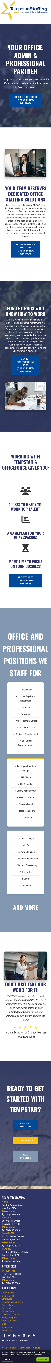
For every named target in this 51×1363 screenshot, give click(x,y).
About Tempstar (9, 1317)
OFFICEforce (8, 1271)
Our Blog (29, 1335)
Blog (4, 1324)
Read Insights (25, 1156)
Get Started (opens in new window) (25, 580)
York (4, 1347)
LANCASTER (8, 1233)
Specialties (7, 1305)
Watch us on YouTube (19, 1335)
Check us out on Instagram (24, 1335)
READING (6, 1249)
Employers (7, 1299)
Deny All (7, 1359)
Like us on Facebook (4, 1335)
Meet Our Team (9, 1320)
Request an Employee (12, 1302)
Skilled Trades (9, 1311)
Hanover (13, 1347)
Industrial (6, 1308)
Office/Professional (11, 1314)
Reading (36, 1347)
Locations (6, 1330)
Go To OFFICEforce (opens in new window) (26, 100)
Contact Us (25, 1140)
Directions (8, 1211)
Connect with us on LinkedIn (14, 1335)
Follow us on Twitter (9, 1335)
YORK (5, 1202)
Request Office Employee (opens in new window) (25, 249)
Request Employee (25, 1125)
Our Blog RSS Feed (34, 1335)
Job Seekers (8, 1292)
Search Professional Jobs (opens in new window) (25, 365)
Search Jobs (8, 1296)
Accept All (42, 1359)
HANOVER (7, 1217)
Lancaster (24, 1347)
